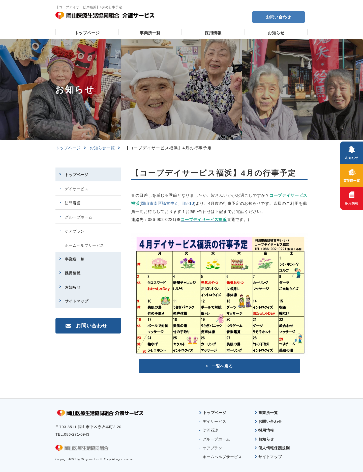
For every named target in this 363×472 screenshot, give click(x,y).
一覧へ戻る (222, 366)
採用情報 (213, 33)
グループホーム (78, 217)
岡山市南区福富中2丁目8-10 (167, 203)
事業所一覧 (150, 33)
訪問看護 (72, 203)
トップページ (87, 33)
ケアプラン (74, 231)
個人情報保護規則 (274, 448)
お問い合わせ (278, 17)
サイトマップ (76, 301)
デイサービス (76, 189)
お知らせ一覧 (102, 148)
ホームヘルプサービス (84, 245)
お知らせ (276, 33)
